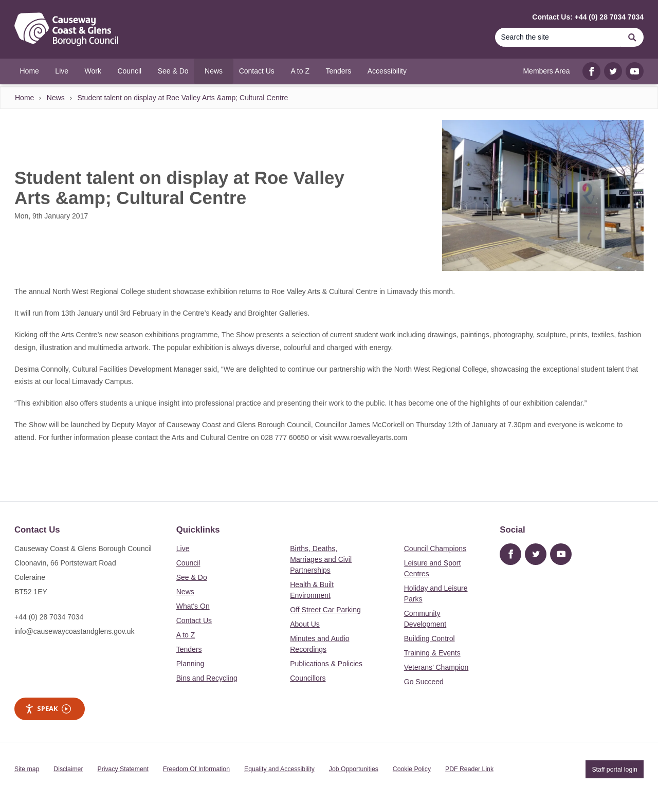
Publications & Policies (326, 664)
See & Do (191, 577)
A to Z (185, 635)
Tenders (189, 649)
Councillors (307, 678)
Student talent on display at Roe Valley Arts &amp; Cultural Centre (182, 98)
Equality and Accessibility (279, 769)
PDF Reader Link (469, 769)
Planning (190, 664)
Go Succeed (424, 682)
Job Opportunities (353, 769)
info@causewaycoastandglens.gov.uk (74, 631)
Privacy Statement (123, 769)
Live (183, 548)
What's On (193, 606)
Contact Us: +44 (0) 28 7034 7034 (588, 17)
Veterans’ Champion (436, 667)
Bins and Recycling (206, 678)
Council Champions (435, 548)
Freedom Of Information (196, 769)
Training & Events (432, 653)
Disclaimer (68, 769)
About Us (305, 624)
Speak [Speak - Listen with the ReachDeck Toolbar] (48, 709)
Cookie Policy (412, 769)
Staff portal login (614, 769)
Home (24, 98)
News (56, 98)
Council (188, 563)
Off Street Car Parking (325, 610)
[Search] (557, 37)
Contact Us (194, 620)
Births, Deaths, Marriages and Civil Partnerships (321, 559)
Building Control (429, 638)
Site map (26, 769)
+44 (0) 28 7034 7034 (48, 617)
